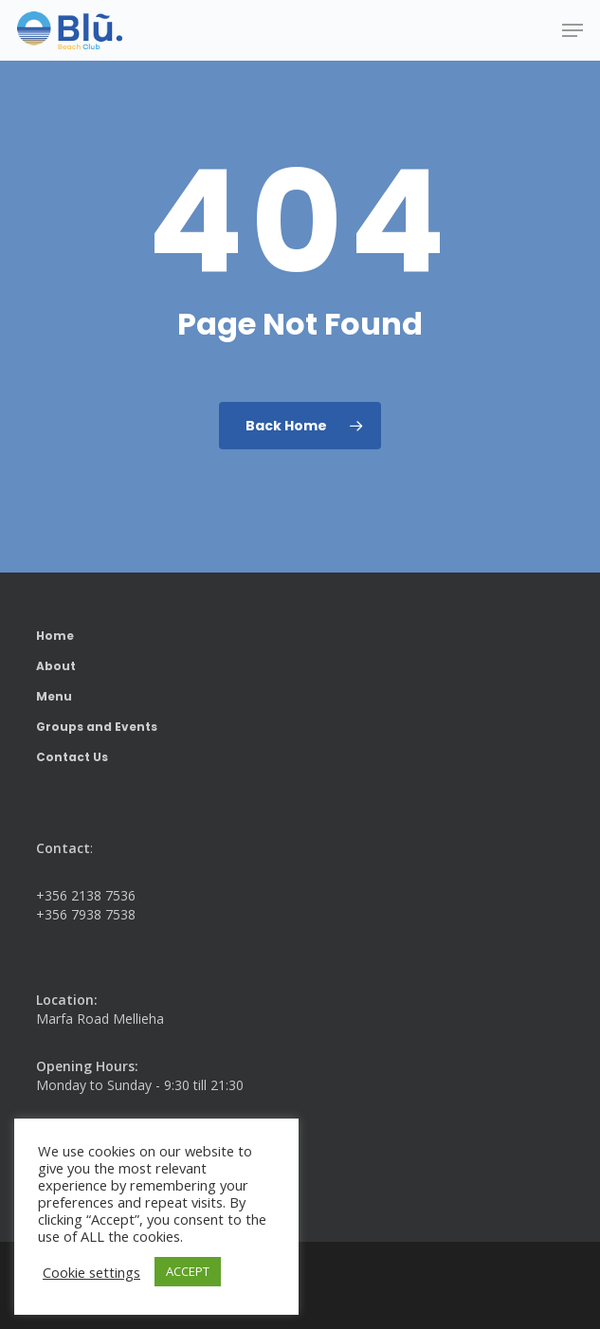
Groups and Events (96, 727)
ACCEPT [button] (187, 1271)
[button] (572, 30)
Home (55, 636)
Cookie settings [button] (91, 1272)
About (56, 666)
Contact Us (72, 757)
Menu (54, 696)
